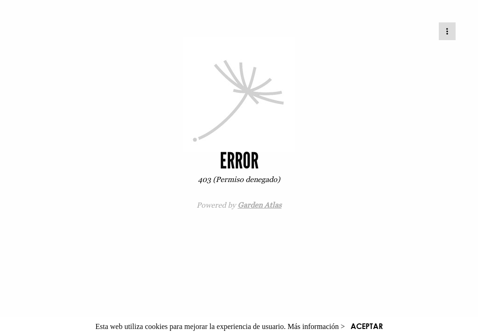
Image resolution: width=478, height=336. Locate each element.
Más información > (316, 326)
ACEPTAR (367, 326)
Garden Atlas (259, 205)
